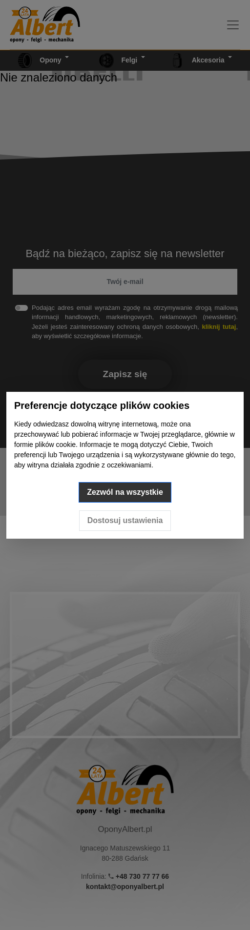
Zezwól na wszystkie (125, 492)
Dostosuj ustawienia (125, 520)
